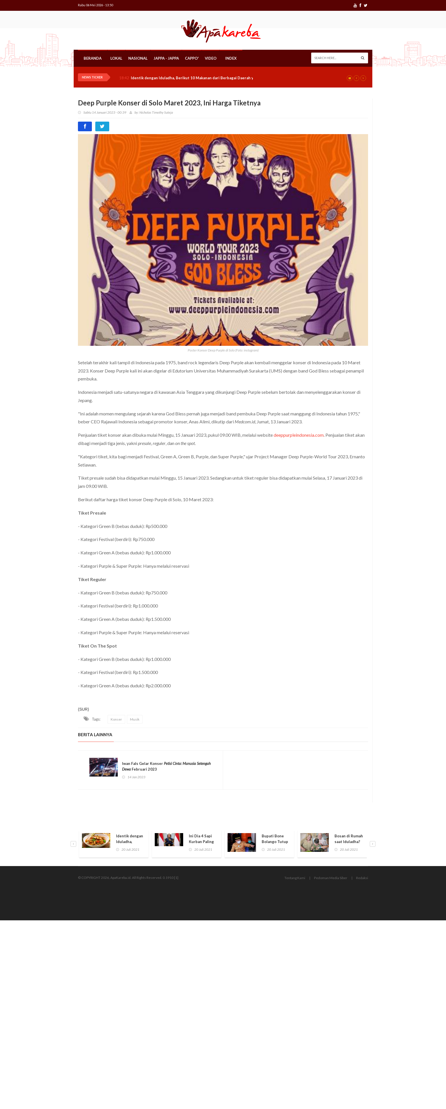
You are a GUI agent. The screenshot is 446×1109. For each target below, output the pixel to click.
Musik (134, 719)
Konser (116, 719)
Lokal (116, 58)
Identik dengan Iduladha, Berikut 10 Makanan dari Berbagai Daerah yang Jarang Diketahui (211, 78)
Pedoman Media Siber (330, 878)
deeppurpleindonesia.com (299, 435)
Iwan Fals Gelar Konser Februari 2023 (166, 766)
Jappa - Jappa (166, 58)
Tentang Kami (294, 878)
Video (210, 58)
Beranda (93, 58)
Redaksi (362, 878)
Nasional (138, 58)
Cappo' (192, 58)
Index (231, 58)
